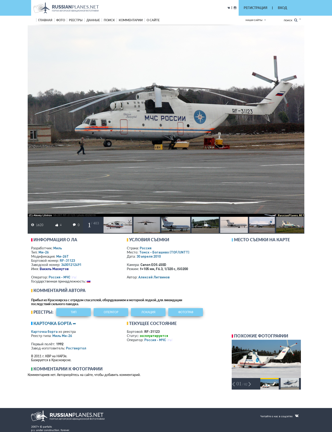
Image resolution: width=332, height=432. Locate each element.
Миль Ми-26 (62, 336)
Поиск (290, 20)
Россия (145, 248)
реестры (76, 20)
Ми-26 (44, 252)
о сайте (153, 20)
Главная (45, 20)
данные (93, 20)
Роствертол (76, 348)
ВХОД (282, 8)
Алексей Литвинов (154, 277)
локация (148, 312)
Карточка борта (44, 331)
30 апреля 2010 (148, 256)
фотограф (185, 312)
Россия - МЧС (59, 277)
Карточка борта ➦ (54, 323)
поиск (109, 20)
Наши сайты (254, 20)
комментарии (131, 20)
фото (60, 20)
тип (74, 312)
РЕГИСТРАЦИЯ (255, 8)
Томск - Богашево (164, 252)
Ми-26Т (62, 256)
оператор (111, 312)
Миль (57, 248)
